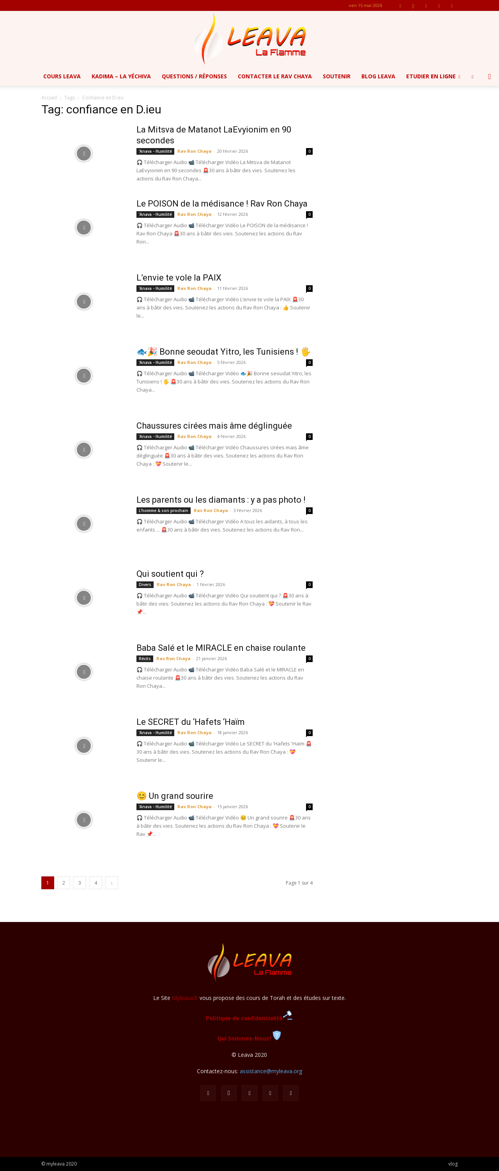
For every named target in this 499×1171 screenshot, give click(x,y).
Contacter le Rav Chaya (275, 76)
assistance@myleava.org (271, 1071)
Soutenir (336, 76)
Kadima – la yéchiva (121, 76)
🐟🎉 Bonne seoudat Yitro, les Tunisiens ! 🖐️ (223, 352)
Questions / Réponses (194, 76)
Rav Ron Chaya (194, 151)
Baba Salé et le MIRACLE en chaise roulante (221, 648)
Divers (145, 584)
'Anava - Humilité (155, 151)
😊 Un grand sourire (174, 796)
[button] (489, 77)
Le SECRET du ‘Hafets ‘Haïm (190, 722)
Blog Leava (378, 76)
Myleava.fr (185, 997)
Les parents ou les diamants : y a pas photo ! (221, 500)
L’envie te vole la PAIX (178, 278)
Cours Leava (62, 76)
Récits (145, 658)
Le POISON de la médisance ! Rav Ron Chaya (222, 203)
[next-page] (111, 882)
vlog (453, 1163)
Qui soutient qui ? (170, 574)
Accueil (49, 97)
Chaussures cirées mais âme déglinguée (214, 426)
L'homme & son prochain (163, 510)
